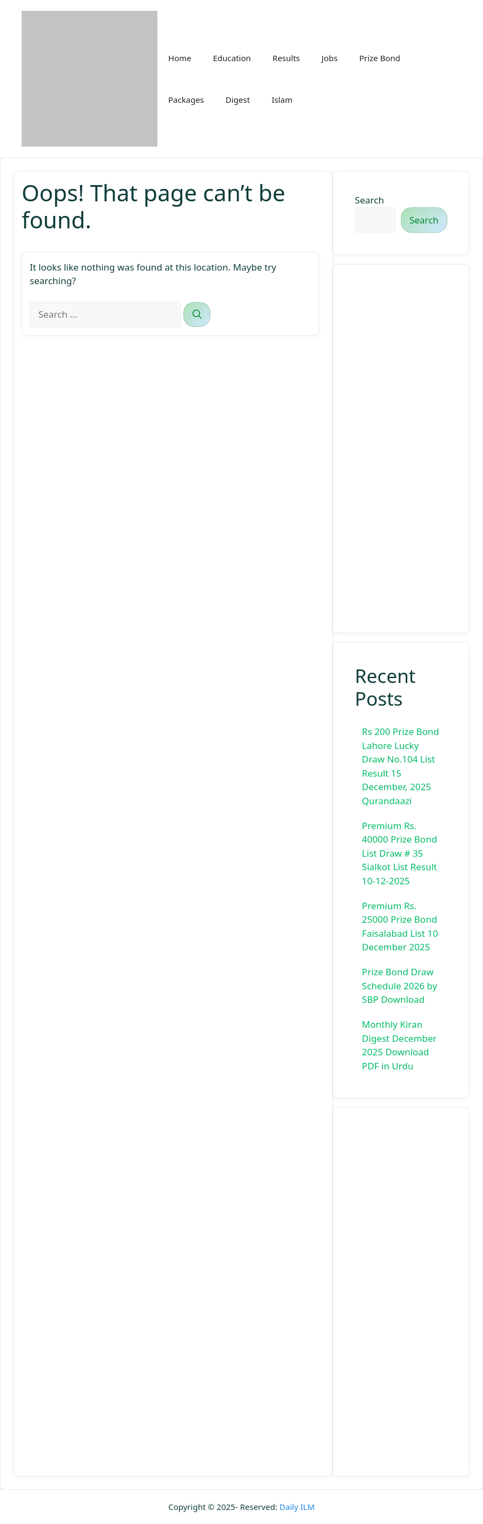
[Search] (196, 314)
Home (179, 57)
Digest (238, 99)
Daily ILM (297, 1506)
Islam (282, 99)
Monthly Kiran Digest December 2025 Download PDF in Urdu (399, 1045)
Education (232, 57)
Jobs (330, 57)
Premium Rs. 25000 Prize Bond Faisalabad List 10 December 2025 (400, 926)
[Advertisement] (401, 448)
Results (286, 57)
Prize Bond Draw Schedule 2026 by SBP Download (399, 985)
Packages (186, 99)
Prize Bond (379, 57)
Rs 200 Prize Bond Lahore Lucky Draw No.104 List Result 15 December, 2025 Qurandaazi (400, 766)
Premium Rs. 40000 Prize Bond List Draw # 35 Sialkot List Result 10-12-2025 (399, 853)
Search (369, 200)
